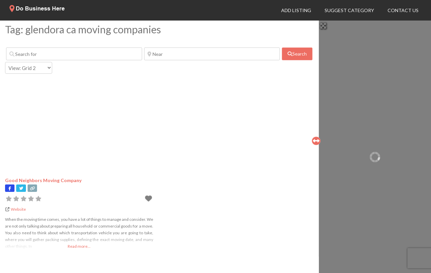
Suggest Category (349, 10)
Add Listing (296, 10)
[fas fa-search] (297, 53)
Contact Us (403, 10)
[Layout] (28, 68)
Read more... (79, 246)
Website (18, 209)
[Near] (212, 53)
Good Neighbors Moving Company (43, 180)
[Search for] (74, 53)
